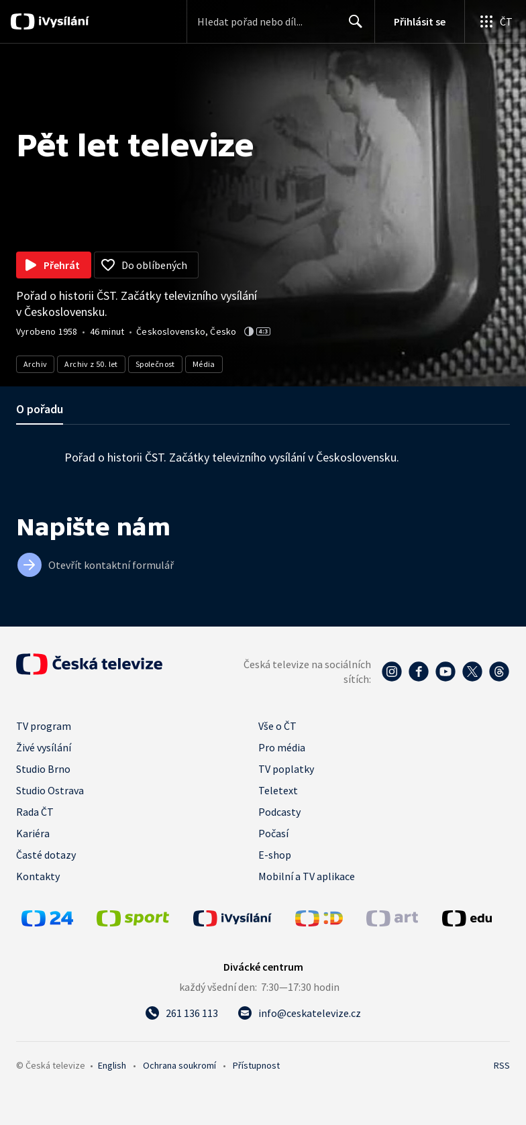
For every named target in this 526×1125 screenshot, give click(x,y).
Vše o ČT (277, 726)
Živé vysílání (43, 747)
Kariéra (33, 833)
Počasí (273, 833)
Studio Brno (43, 768)
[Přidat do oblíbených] (146, 265)
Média (204, 364)
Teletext (278, 790)
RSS (502, 1065)
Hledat (351, 26)
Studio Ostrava (50, 790)
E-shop (274, 854)
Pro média (281, 747)
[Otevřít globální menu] (495, 21)
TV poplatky (286, 768)
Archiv (35, 364)
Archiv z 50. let (90, 364)
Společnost (155, 364)
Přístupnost (256, 1065)
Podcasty (279, 811)
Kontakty (38, 876)
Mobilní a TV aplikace (306, 876)
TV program (43, 726)
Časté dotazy (46, 854)
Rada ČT (35, 811)
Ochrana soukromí (179, 1065)
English (112, 1065)
